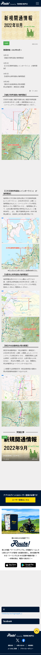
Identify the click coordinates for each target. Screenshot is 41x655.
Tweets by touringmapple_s (12, 613)
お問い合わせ (20, 645)
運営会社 (10, 645)
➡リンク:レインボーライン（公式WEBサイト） (23, 270)
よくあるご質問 (12, 648)
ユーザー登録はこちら (20, 500)
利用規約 (30, 645)
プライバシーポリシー (26, 648)
